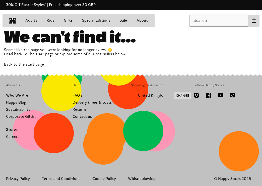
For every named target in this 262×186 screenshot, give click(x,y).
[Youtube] (221, 95)
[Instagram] (196, 95)
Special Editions (96, 20)
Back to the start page (24, 64)
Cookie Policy (104, 179)
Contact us (82, 117)
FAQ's (77, 95)
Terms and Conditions (61, 179)
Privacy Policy (18, 179)
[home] (12, 21)
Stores (12, 130)
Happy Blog (16, 102)
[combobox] (218, 20)
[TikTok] (233, 95)
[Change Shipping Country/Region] (161, 96)
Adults (31, 20)
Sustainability (18, 109)
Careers (12, 137)
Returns (80, 109)
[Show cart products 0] (253, 21)
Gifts (68, 20)
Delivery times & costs (92, 102)
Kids (50, 20)
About (142, 20)
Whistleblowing (142, 179)
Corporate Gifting (22, 117)
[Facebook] (209, 95)
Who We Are (17, 95)
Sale (123, 20)
